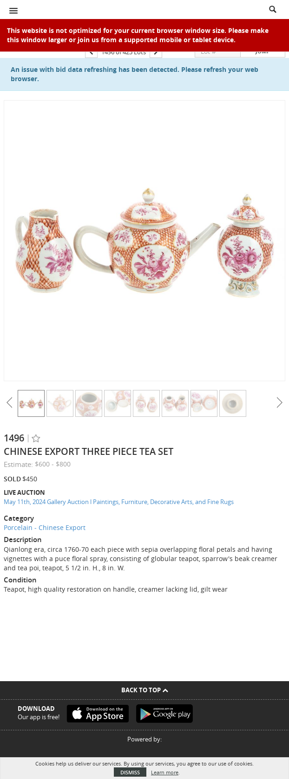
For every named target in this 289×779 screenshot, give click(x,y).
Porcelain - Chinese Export (44, 527)
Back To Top (144, 690)
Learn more (164, 772)
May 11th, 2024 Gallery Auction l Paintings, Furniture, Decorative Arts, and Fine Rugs (119, 502)
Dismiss (130, 772)
